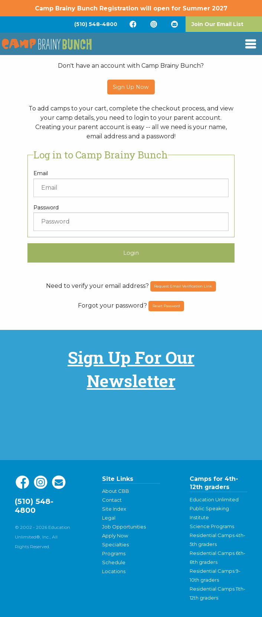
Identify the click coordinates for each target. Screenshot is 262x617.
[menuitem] (95, 24)
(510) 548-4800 (95, 24)
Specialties (115, 544)
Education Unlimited (214, 499)
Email (40, 173)
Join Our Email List (217, 24)
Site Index (114, 509)
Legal (108, 518)
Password (46, 207)
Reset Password (166, 306)
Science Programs (212, 526)
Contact (112, 500)
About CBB (115, 491)
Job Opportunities (124, 527)
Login (131, 253)
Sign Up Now (131, 87)
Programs (113, 553)
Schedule (113, 562)
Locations (113, 571)
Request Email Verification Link (183, 286)
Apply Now (115, 536)
